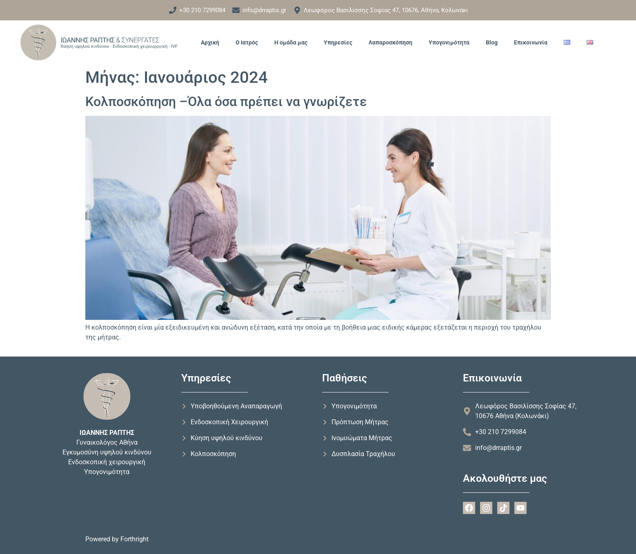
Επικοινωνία (530, 42)
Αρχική (210, 42)
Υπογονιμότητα (449, 42)
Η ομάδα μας (290, 42)
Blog (492, 42)
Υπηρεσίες (338, 42)
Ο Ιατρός (247, 42)
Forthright (134, 539)
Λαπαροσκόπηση (390, 42)
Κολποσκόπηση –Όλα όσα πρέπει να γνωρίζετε (226, 101)
